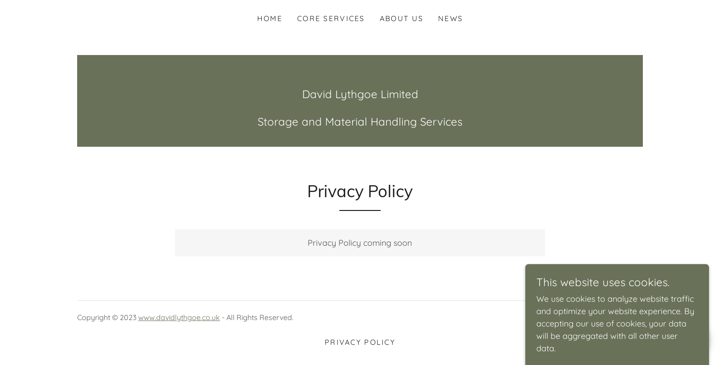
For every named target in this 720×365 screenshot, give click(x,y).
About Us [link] (401, 18)
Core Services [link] (331, 18)
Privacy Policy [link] (360, 342)
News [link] (450, 18)
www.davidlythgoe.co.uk (179, 317)
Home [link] (269, 18)
